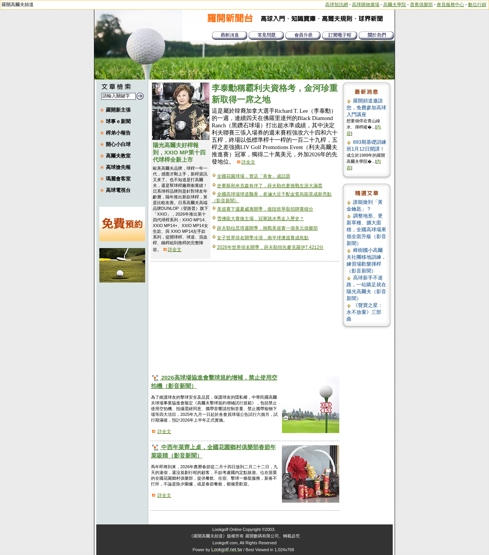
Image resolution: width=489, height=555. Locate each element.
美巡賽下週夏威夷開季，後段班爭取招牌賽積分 (265, 209)
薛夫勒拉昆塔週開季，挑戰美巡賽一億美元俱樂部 (267, 228)
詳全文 (174, 249)
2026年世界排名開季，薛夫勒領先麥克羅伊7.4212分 (270, 247)
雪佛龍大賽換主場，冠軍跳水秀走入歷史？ (260, 218)
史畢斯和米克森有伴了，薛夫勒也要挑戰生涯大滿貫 (269, 185)
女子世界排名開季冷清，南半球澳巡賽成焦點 (263, 237)
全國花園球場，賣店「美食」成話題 (253, 176)
